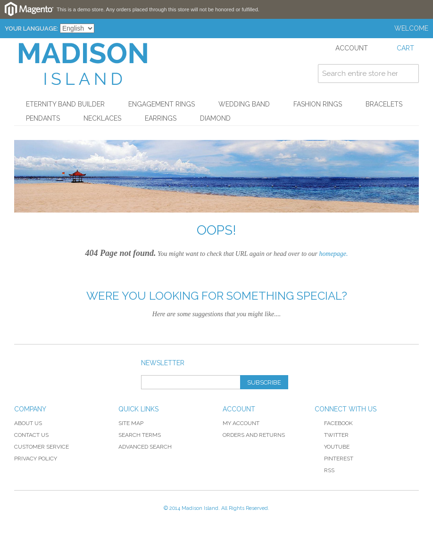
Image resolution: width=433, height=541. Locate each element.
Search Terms (139, 435)
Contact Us (31, 435)
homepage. (333, 253)
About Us (28, 423)
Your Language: (31, 28)
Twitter (332, 435)
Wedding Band (244, 104)
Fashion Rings (317, 104)
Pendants (43, 118)
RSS (324, 470)
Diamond (215, 118)
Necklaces (102, 118)
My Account (241, 423)
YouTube (332, 446)
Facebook (334, 423)
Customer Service (41, 446)
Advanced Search (145, 446)
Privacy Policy (35, 458)
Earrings (160, 118)
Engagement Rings (161, 104)
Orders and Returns (254, 435)
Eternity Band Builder (65, 104)
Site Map (130, 423)
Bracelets (384, 104)
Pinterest (334, 458)
